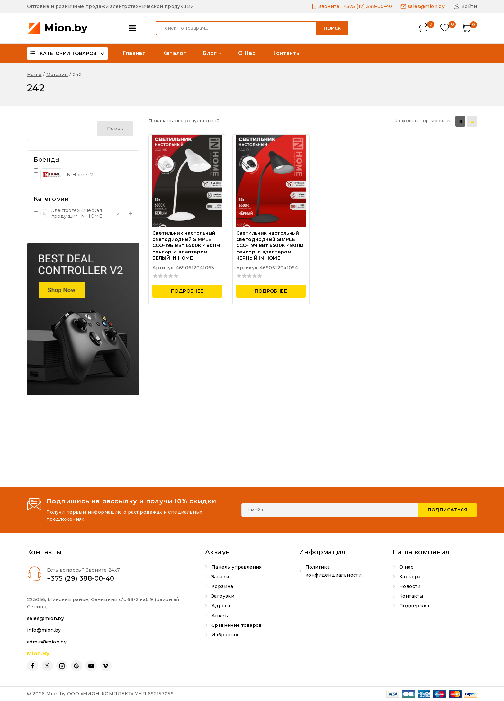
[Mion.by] (57, 28)
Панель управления (237, 567)
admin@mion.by (47, 642)
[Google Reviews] (76, 665)
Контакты (286, 53)
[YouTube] (91, 665)
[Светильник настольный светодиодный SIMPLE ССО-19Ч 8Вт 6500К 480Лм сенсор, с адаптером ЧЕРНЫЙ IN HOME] (271, 181)
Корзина (222, 586)
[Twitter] (47, 665)
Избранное (226, 635)
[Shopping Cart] (469, 28)
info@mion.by (44, 630)
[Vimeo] (106, 665)
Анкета (221, 615)
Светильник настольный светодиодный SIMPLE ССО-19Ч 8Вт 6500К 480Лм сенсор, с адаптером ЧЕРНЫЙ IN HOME (270, 245)
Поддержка (414, 605)
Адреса (221, 605)
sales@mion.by (45, 618)
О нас (247, 53)
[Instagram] (62, 665)
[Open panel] (134, 28)
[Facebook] (32, 665)
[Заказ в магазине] (422, 121)
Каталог (174, 53)
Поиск (332, 28)
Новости (410, 586)
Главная (134, 53)
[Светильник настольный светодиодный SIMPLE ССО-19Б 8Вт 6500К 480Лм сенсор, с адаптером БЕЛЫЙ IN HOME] (187, 181)
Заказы (220, 577)
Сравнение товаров (237, 625)
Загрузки (223, 596)
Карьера (410, 577)
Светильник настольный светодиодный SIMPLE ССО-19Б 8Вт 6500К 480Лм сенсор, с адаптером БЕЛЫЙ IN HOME (186, 245)
